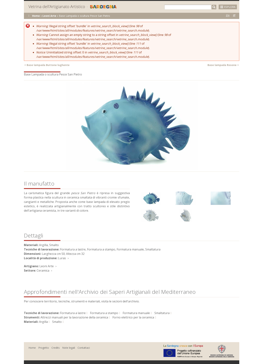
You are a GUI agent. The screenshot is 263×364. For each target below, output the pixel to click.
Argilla (43, 322)
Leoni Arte (49, 15)
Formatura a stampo (104, 313)
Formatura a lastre (73, 313)
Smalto (57, 322)
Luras (62, 258)
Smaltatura (162, 313)
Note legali (68, 347)
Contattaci (84, 347)
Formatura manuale (136, 313)
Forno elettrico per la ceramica (133, 317)
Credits (55, 347)
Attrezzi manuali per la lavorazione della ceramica (74, 317)
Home (36, 15)
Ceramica (43, 270)
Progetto (43, 347)
